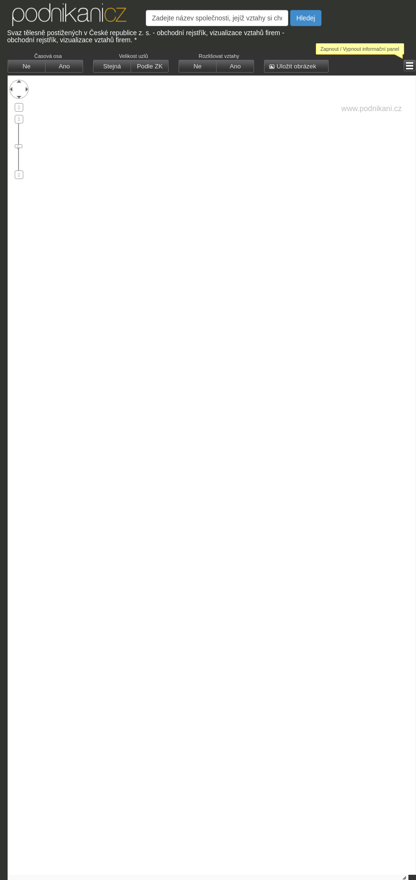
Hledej (305, 18)
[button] (27, 66)
